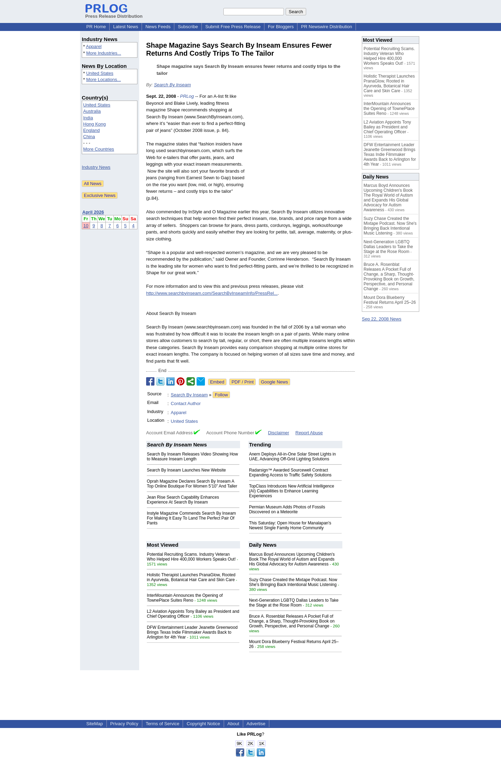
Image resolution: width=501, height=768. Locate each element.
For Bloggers (281, 26)
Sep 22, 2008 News (381, 319)
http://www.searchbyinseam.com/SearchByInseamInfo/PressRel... (212, 293)
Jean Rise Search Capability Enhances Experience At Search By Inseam (183, 500)
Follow (221, 394)
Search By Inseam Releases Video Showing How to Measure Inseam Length (192, 456)
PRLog (187, 96)
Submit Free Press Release (233, 26)
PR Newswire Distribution (326, 26)
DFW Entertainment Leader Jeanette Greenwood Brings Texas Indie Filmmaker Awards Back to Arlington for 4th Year (192, 632)
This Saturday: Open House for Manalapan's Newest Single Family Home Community (290, 525)
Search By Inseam (172, 84)
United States (99, 73)
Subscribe (188, 26)
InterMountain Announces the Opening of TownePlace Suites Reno (185, 598)
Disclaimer (278, 432)
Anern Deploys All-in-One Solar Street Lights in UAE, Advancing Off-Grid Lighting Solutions (292, 456)
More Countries (98, 149)
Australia (92, 111)
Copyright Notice (203, 723)
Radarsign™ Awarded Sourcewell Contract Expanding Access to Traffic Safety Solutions (290, 472)
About (233, 723)
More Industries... (103, 53)
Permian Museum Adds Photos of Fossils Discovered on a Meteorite (287, 509)
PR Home (96, 26)
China (89, 136)
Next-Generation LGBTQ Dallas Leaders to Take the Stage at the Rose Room (294, 603)
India (88, 117)
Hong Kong (94, 124)
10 (86, 225)
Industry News (96, 167)
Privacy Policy (124, 723)
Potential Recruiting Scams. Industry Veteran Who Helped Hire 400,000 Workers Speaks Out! (191, 557)
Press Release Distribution (114, 13)
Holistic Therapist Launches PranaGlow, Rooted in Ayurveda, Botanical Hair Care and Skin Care (191, 577)
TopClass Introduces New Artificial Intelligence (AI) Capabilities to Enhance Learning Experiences (291, 491)
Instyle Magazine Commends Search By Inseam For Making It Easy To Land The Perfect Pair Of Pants (191, 518)
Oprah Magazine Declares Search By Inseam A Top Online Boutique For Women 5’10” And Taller (192, 484)
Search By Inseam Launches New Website (186, 470)
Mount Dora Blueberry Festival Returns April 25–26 (390, 300)
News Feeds (157, 26)
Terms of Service (163, 723)
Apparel (94, 46)
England (91, 130)
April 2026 (93, 212)
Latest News (125, 26)
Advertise (256, 723)
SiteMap (94, 723)
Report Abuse (309, 432)
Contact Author (186, 403)
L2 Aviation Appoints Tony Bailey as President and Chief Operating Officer (387, 127)
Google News (274, 382)
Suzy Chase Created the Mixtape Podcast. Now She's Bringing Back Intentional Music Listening (293, 582)
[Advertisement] (302, 144)
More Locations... (103, 79)
